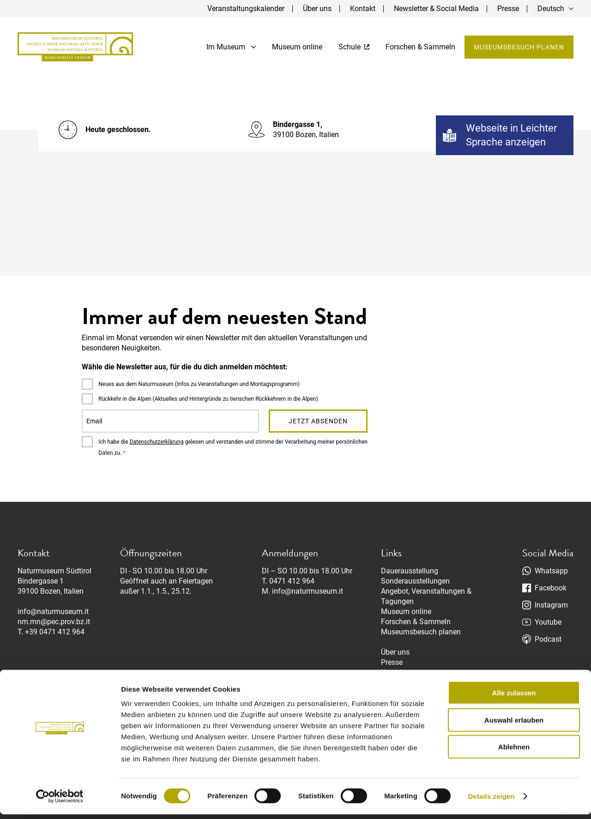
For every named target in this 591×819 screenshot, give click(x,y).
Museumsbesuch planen (519, 47)
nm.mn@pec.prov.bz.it (54, 621)
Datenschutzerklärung (157, 442)
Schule (353, 46)
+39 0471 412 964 (54, 631)
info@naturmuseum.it (53, 611)
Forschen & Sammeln (420, 46)
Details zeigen (491, 801)
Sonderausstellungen (415, 581)
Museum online (297, 46)
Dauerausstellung (409, 570)
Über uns (317, 8)
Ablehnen (514, 751)
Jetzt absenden (318, 421)
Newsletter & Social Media (436, 8)
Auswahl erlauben (513, 725)
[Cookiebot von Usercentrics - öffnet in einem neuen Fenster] (59, 801)
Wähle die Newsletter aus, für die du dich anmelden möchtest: (185, 366)
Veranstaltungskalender (245, 8)
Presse (508, 8)
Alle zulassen (514, 697)
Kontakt (362, 8)
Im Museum (231, 46)
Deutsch (550, 8)
